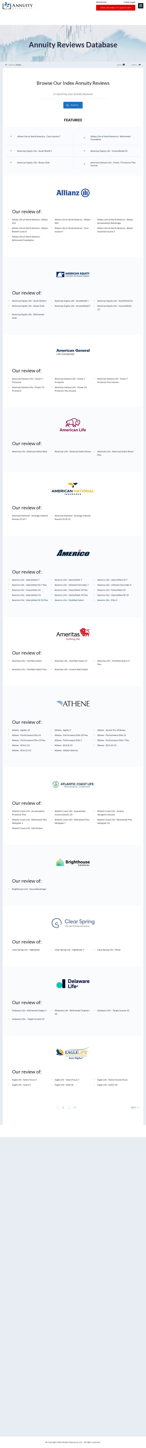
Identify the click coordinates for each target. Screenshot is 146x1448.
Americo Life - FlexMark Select (70, 595)
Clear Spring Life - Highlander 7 (71, 962)
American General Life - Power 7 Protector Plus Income (115, 152)
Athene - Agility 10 (21, 731)
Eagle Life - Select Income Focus (113, 1092)
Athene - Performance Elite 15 (113, 737)
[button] (140, 6)
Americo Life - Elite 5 (108, 595)
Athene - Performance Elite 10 (28, 737)
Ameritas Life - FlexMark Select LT (72, 659)
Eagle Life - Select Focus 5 (25, 1092)
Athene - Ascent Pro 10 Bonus (112, 731)
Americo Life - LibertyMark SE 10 (114, 589)
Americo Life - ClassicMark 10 (27, 584)
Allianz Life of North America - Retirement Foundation (112, 126)
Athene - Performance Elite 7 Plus (115, 745)
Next (135, 1119)
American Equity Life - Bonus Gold (35, 150)
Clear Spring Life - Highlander (27, 962)
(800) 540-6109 (104, 2)
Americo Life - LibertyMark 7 (27, 571)
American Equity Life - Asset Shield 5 (36, 138)
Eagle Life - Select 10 (108, 1097)
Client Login (129, 2)
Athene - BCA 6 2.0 (21, 754)
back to (13, 52)
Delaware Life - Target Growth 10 (29, 1031)
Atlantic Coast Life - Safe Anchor (29, 836)
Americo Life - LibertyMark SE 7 (113, 571)
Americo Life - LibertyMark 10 (27, 589)
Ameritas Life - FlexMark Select (28, 659)
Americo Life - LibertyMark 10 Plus (73, 589)
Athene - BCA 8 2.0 (64, 754)
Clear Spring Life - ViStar (110, 962)
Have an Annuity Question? (115, 8)
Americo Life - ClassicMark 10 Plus (73, 584)
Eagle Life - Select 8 (65, 1097)
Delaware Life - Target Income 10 (114, 1022)
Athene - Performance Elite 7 (70, 745)
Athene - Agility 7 (63, 731)
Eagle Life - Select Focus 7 (68, 1092)
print (121, 52)
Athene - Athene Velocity (67, 759)
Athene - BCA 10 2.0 (107, 754)
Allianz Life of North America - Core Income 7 (39, 126)
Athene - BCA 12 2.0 (22, 759)
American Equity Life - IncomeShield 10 (111, 138)
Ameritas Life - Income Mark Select (73, 667)
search (72, 93)
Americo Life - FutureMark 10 (112, 584)
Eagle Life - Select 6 (22, 1097)
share (136, 52)
